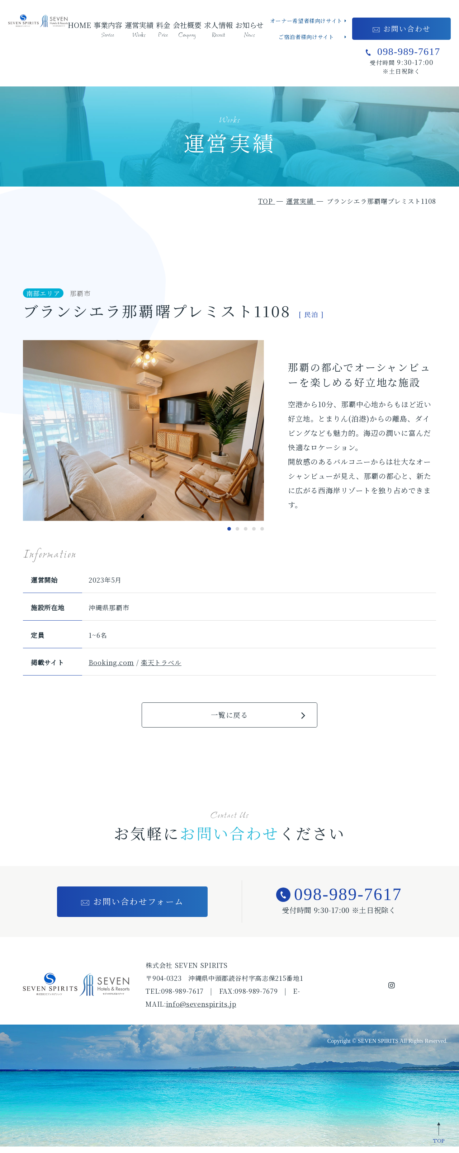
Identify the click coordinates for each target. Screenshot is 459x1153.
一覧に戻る (229, 718)
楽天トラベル (161, 662)
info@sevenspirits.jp (201, 1010)
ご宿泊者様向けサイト (306, 37)
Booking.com (111, 662)
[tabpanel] (143, 430)
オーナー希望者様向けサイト (306, 20)
